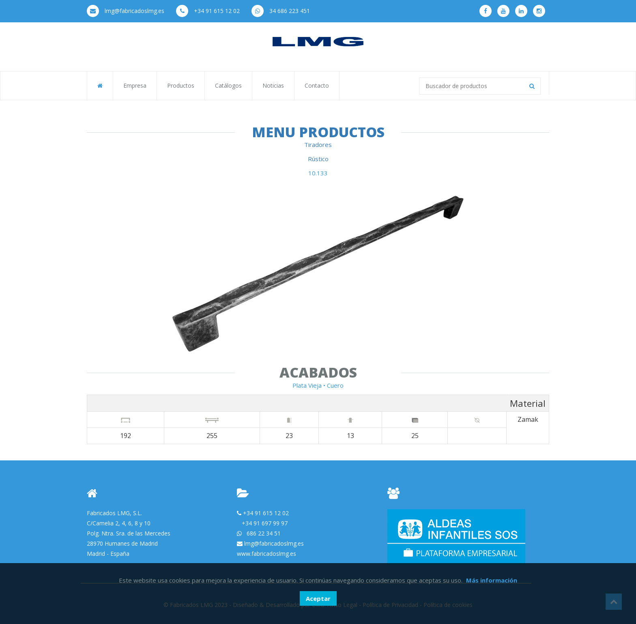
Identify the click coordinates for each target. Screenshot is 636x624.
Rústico (318, 159)
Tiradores (318, 144)
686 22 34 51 (264, 533)
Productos (180, 85)
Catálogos (228, 85)
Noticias (273, 85)
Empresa (134, 85)
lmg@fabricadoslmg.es (125, 11)
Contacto (317, 85)
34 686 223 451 (280, 11)
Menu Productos (318, 132)
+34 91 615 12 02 (208, 11)
